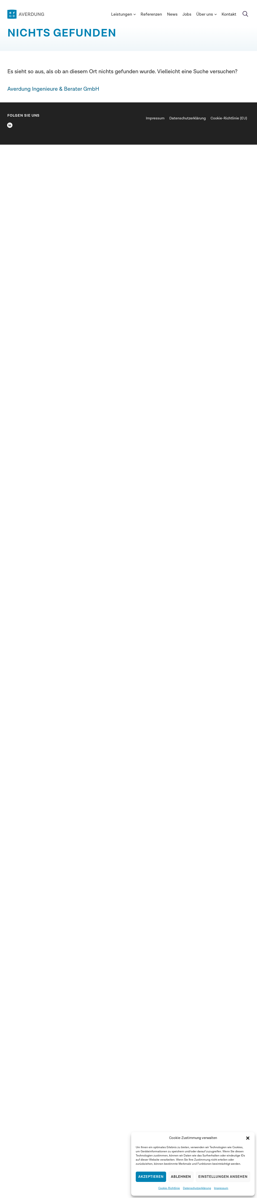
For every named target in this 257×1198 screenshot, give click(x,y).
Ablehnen (181, 1177)
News (172, 14)
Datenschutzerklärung (197, 1188)
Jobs (186, 14)
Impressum (221, 1188)
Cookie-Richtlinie (169, 1188)
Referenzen (151, 14)
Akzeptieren (151, 1177)
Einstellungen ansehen (223, 1177)
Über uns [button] (206, 14)
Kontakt (229, 14)
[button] (247, 1138)
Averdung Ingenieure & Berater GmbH (53, 89)
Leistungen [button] (123, 14)
